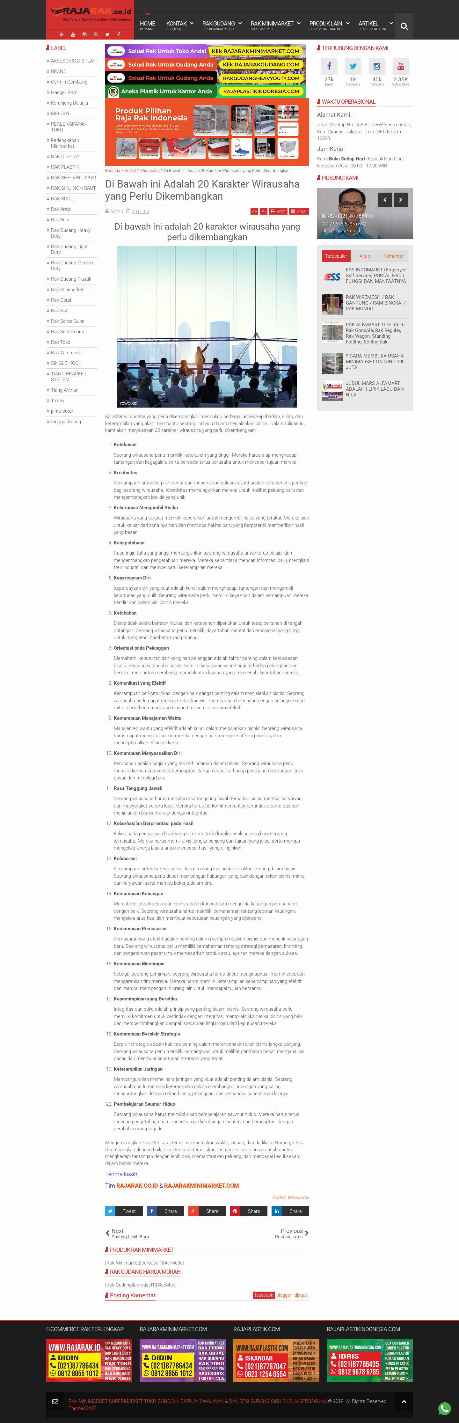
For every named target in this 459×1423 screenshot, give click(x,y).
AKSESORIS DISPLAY (73, 61)
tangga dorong (66, 421)
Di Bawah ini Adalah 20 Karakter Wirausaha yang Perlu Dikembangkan (202, 190)
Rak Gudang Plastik (71, 279)
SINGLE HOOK (66, 363)
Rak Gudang (218, 25)
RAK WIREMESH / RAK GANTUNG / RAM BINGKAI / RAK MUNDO (376, 303)
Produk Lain (326, 25)
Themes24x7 (82, 1408)
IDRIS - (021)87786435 (347, 216)
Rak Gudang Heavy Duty (71, 233)
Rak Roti (60, 310)
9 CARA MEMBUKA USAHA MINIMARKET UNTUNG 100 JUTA (375, 361)
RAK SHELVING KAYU (73, 178)
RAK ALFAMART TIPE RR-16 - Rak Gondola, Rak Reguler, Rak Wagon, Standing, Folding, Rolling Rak (376, 333)
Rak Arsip (61, 209)
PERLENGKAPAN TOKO (69, 127)
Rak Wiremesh (66, 353)
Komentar (393, 256)
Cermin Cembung (69, 82)
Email (299, 211)
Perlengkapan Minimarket (65, 143)
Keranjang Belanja (69, 103)
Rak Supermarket (69, 332)
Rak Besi (60, 220)
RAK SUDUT (63, 199)
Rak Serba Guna (67, 321)
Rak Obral (61, 300)
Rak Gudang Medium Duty (72, 265)
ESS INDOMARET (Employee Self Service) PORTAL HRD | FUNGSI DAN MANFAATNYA (376, 275)
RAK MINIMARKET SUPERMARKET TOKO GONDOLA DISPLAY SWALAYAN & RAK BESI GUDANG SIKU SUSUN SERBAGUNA (198, 1401)
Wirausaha (298, 1197)
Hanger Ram (64, 92)
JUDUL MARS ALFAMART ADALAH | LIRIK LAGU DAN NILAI (375, 389)
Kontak (176, 25)
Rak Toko (60, 342)
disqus (301, 1295)
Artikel (372, 25)
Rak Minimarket (272, 25)
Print (278, 211)
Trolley (57, 400)
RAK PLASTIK (65, 167)
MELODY (60, 113)
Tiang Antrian (64, 390)
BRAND (59, 71)
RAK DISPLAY (65, 156)
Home (147, 25)
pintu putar (62, 411)
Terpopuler (336, 256)
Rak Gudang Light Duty (69, 249)
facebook (264, 1295)
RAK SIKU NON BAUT (73, 188)
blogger (283, 1295)
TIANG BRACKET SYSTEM (69, 376)
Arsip (365, 256)
